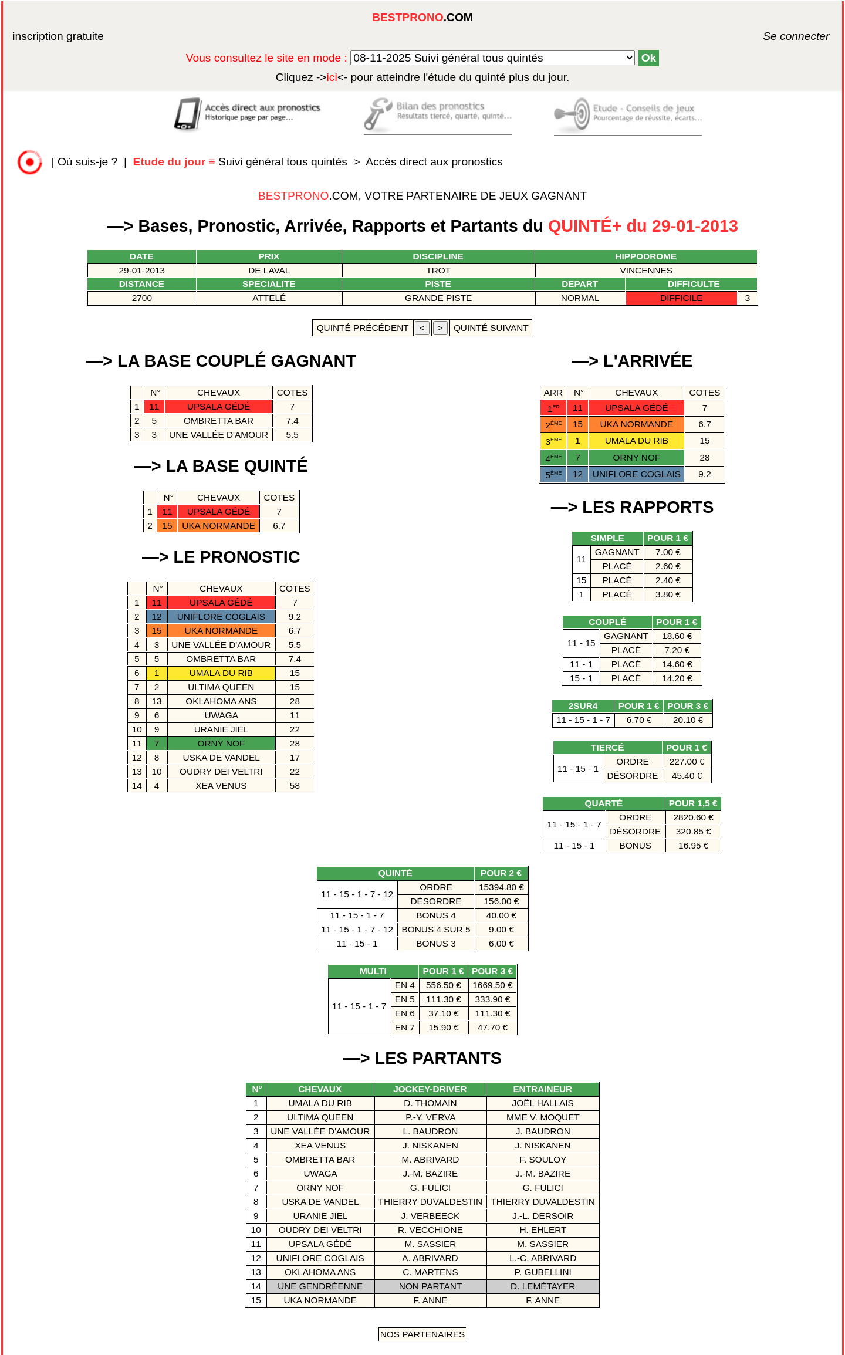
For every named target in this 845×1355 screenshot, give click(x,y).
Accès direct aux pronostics (434, 162)
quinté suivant (491, 328)
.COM (422, 17)
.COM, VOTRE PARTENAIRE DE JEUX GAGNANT (422, 196)
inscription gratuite (58, 36)
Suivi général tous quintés (242, 162)
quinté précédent (362, 328)
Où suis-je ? (87, 162)
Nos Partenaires (422, 1334)
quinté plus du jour (423, 77)
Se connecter (778, 36)
